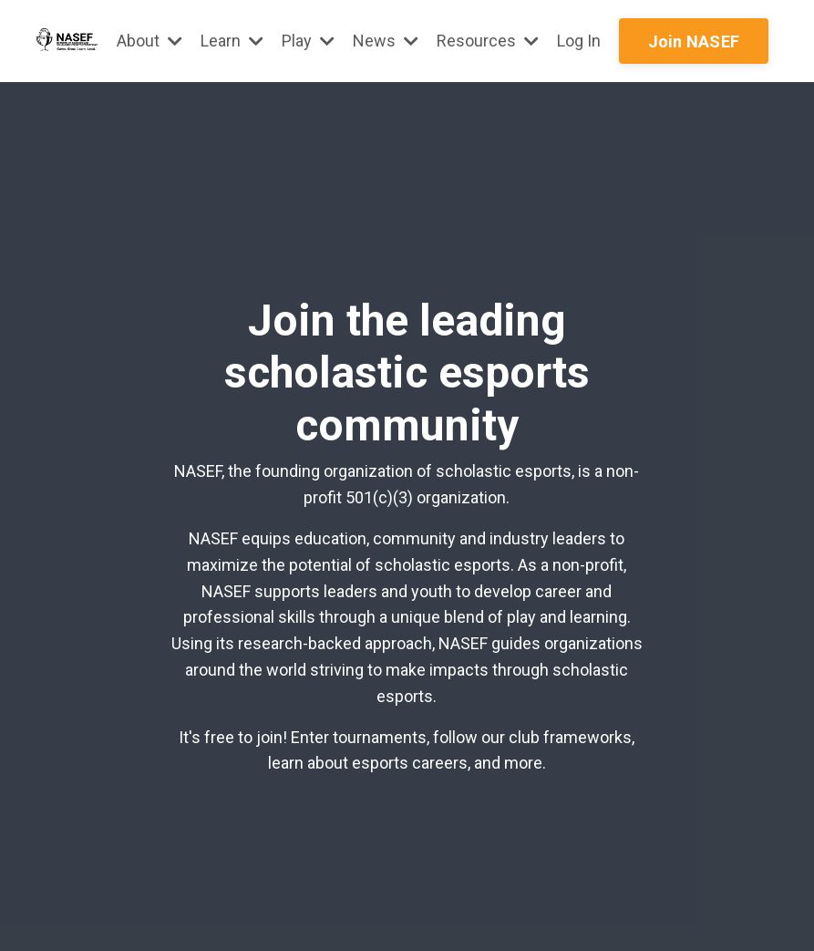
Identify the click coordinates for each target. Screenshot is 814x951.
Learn (232, 40)
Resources (488, 40)
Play (308, 40)
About (149, 40)
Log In (579, 40)
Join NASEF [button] (694, 41)
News (385, 40)
